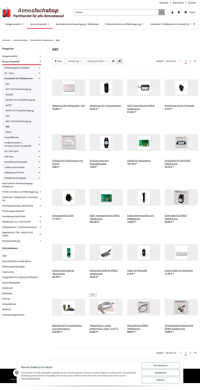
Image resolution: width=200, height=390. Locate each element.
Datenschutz (8, 271)
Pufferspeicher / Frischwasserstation (19, 227)
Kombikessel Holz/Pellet (13, 216)
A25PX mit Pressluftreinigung (19, 110)
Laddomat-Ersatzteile (14, 167)
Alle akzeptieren (160, 366)
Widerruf (6, 309)
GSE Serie (8, 156)
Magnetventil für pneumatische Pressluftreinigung (67, 327)
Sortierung (73, 61)
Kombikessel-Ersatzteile (15, 161)
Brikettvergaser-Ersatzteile (16, 67)
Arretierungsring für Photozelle (179, 105)
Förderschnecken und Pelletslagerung (20, 191)
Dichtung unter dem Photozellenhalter (99, 162)
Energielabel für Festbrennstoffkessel (20, 277)
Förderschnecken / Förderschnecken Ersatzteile (17, 144)
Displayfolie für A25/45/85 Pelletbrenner (177, 162)
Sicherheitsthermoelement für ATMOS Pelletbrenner (179, 327)
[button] (172, 12)
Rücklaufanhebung (11, 240)
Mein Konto (178, 2)
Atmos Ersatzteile (11, 61)
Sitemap (6, 298)
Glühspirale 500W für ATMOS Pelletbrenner (104, 272)
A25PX (9, 105)
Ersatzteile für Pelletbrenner (18, 78)
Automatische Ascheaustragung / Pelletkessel (17, 185)
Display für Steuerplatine (139, 160)
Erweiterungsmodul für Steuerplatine (63, 272)
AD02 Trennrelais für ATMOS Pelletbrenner (141, 107)
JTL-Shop (185, 386)
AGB (4, 255)
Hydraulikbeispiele (11, 282)
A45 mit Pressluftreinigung (18, 121)
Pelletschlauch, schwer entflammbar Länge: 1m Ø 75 (104, 327)
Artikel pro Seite (96, 61)
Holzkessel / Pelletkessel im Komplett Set (20, 199)
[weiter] (195, 61)
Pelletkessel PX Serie (14, 172)
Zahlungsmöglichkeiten (13, 314)
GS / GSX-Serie (11, 151)
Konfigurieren (160, 373)
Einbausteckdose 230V (63, 215)
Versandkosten (9, 304)
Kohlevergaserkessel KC (13, 211)
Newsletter (7, 293)
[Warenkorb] (190, 12)
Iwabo (8, 132)
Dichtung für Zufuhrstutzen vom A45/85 (67, 162)
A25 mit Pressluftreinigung (18, 89)
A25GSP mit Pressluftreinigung (20, 99)
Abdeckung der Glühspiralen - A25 (68, 105)
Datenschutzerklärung (30, 379)
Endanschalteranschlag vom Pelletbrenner (140, 217)
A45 (7, 116)
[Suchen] (115, 12)
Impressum (7, 287)
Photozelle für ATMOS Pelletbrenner (137, 327)
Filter (58, 61)
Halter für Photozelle (137, 270)
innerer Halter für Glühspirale (179, 270)
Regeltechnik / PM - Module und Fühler (17, 234)
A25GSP (9, 94)
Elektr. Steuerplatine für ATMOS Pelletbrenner (105, 217)
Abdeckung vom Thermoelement (105, 105)
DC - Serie (9, 73)
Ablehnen (160, 380)
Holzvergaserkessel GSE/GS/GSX (17, 205)
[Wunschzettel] (179, 12)
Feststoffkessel (11, 137)
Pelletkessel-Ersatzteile (15, 178)
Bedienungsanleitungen (13, 266)
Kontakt (192, 2)
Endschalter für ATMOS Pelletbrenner (176, 217)
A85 (7, 126)
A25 (7, 83)
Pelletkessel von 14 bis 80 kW (16, 221)
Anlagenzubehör (10, 56)
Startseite (163, 2)
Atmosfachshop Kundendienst (16, 261)
